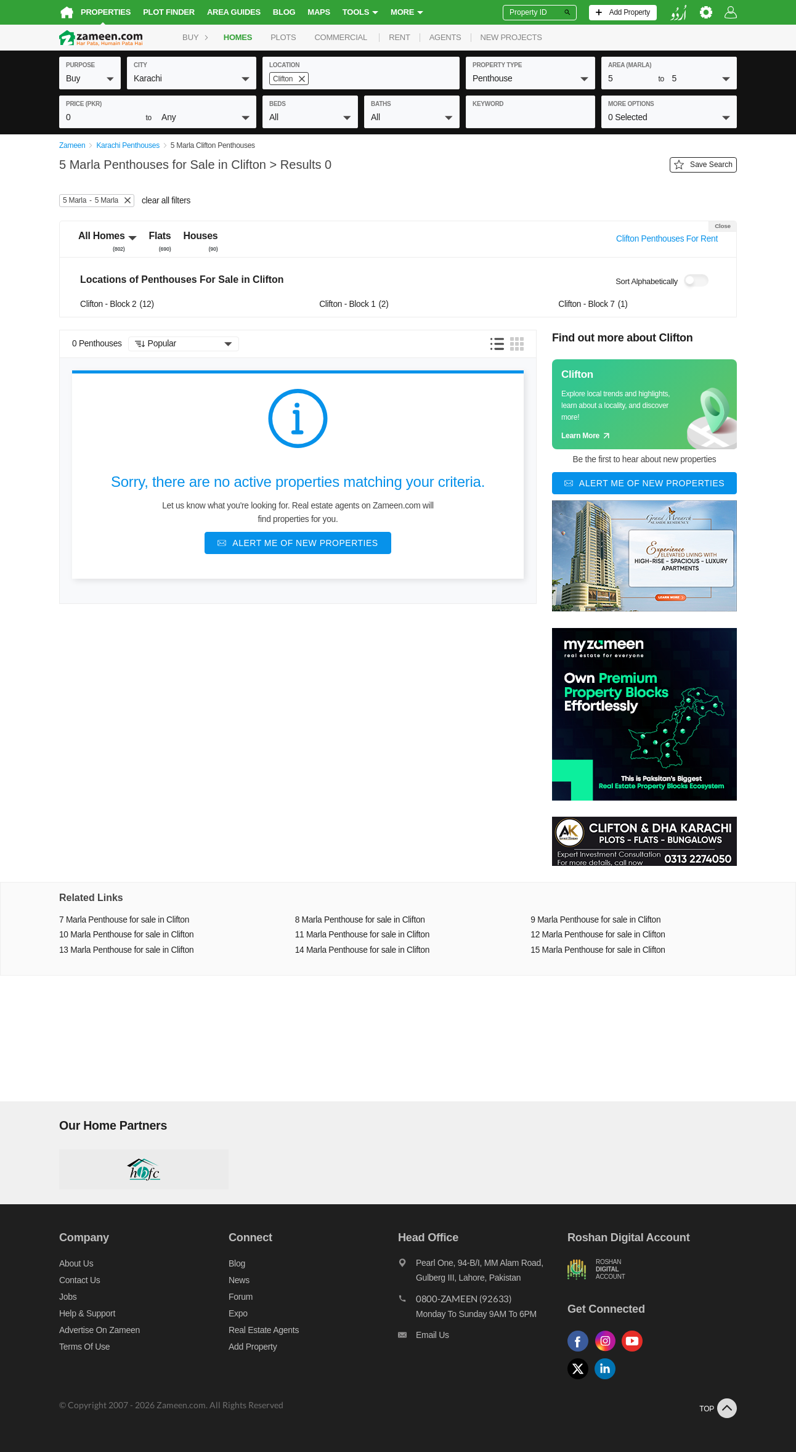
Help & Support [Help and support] (87, 1314)
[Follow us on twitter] (581, 1379)
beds (277, 103)
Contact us (79, 1281)
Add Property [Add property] (253, 1347)
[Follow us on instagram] (608, 1351)
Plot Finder (169, 12)
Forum (241, 1297)
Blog (284, 12)
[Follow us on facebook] (581, 1351)
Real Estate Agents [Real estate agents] (264, 1331)
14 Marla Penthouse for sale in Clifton (362, 950)
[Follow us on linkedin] (608, 1379)
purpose (80, 65)
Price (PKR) (84, 103)
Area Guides (234, 12)
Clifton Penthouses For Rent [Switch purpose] (667, 238)
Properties (106, 12)
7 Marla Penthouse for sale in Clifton (124, 919)
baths (381, 103)
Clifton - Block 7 (592, 304)
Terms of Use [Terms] (84, 1347)
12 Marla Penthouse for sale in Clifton (597, 935)
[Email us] (482, 1338)
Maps (318, 12)
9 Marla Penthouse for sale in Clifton (595, 919)
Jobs (67, 1297)
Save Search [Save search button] (703, 165)
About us (76, 1264)
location (284, 65)
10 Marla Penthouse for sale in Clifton (126, 935)
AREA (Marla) (629, 65)
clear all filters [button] (166, 200)
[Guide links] (644, 404)
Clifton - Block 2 (117, 304)
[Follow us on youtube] (635, 1351)
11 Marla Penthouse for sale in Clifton (362, 935)
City (140, 65)
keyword (488, 103)
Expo (238, 1314)
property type (497, 65)
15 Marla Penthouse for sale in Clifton (597, 950)
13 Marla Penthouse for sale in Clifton (126, 950)
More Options (631, 103)
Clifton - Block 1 (353, 304)
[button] (90, 78)
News (239, 1281)
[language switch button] (678, 12)
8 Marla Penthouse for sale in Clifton (360, 919)
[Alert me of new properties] (298, 543)
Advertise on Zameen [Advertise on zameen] (99, 1331)
